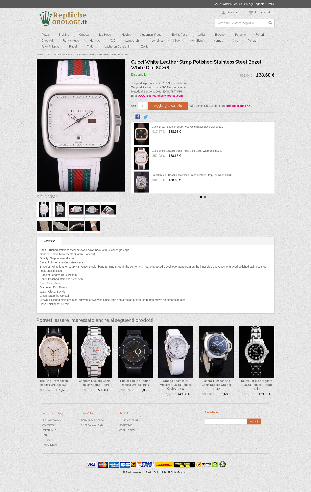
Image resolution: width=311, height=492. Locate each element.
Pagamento (49, 444)
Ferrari (260, 34)
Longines (157, 40)
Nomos (218, 40)
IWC (112, 40)
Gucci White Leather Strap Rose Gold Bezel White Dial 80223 (187, 150)
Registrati (125, 425)
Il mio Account (128, 420)
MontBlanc (196, 40)
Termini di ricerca (92, 420)
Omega (84, 34)
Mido (176, 40)
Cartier (201, 34)
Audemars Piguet (151, 34)
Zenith (145, 46)
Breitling (64, 34)
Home (39, 54)
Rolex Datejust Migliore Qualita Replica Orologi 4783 (256, 384)
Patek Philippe (50, 46)
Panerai (252, 40)
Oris (235, 40)
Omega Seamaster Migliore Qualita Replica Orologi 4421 (176, 384)
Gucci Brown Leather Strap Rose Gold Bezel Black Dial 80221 (187, 126)
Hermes (95, 40)
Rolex (45, 34)
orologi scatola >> (238, 105)
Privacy (47, 440)
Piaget (73, 46)
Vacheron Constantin (118, 46)
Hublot (126, 34)
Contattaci (49, 425)
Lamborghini (133, 40)
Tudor (91, 46)
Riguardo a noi (51, 420)
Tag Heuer (105, 34)
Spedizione (49, 430)
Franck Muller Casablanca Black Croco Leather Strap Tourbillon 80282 (192, 175)
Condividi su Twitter (146, 117)
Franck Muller (71, 40)
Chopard (47, 40)
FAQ (44, 435)
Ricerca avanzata (92, 425)
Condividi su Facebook (138, 117)
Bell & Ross (179, 34)
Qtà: (133, 105)
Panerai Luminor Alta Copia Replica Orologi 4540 (216, 384)
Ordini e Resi (127, 430)
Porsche (240, 34)
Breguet (220, 34)
